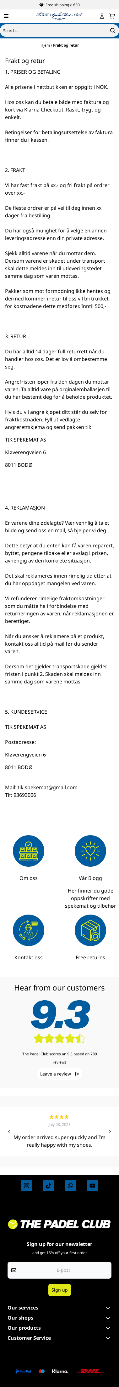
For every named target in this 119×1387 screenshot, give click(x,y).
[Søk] (59, 30)
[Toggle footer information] (109, 1307)
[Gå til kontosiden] (102, 16)
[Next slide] (110, 1131)
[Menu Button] (6, 16)
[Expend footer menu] (109, 1337)
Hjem (46, 45)
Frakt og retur (66, 45)
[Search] (112, 30)
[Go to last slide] (9, 1131)
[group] (59, 1131)
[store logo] (59, 16)
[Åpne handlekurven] (112, 16)
